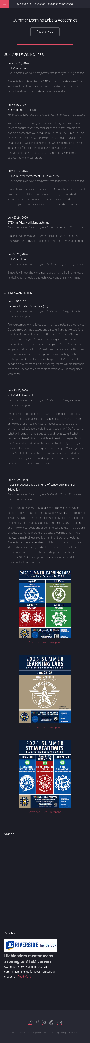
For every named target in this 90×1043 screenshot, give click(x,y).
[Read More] (24, 976)
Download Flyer (37, 642)
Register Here (45, 31)
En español (55, 642)
